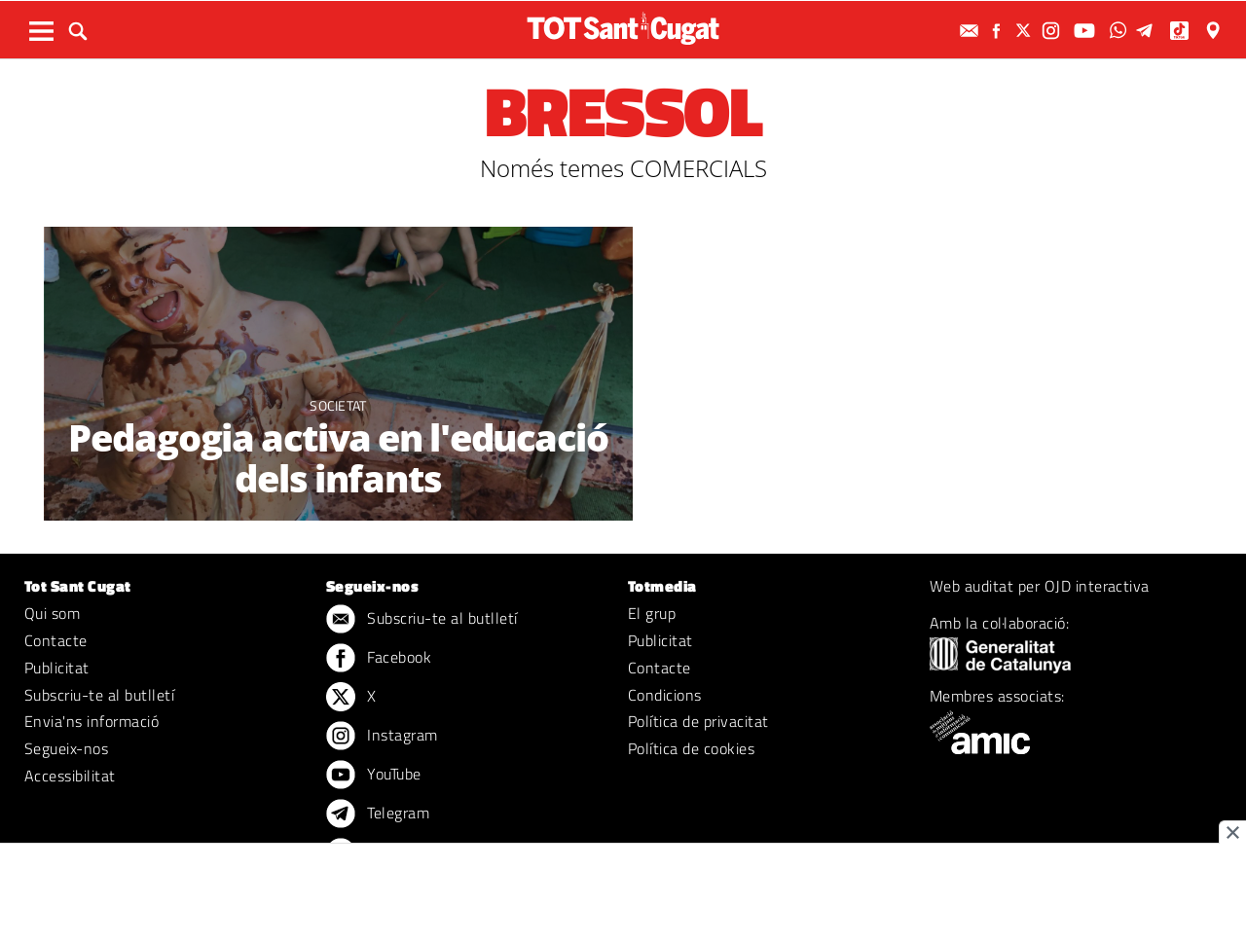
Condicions (665, 694)
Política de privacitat (698, 721)
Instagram (382, 736)
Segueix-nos (66, 748)
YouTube (373, 775)
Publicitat (57, 667)
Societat (338, 405)
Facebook (378, 658)
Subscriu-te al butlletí (99, 694)
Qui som (52, 613)
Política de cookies (691, 748)
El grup (652, 613)
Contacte (56, 640)
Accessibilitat (70, 775)
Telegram (377, 814)
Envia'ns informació (91, 721)
